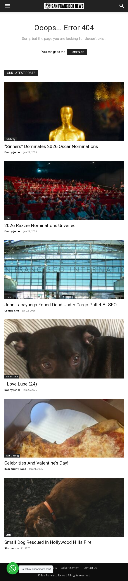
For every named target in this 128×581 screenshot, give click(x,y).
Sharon (9, 548)
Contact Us (90, 568)
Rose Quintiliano (15, 468)
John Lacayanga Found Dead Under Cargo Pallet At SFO (60, 304)
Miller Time (12, 376)
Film (8, 218)
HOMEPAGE (77, 52)
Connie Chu (11, 310)
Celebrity (10, 139)
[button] (7, 6)
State (8, 534)
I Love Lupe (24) (20, 384)
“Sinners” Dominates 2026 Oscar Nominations (51, 146)
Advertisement (70, 568)
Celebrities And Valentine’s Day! (36, 463)
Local (8, 297)
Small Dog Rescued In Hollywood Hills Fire (48, 542)
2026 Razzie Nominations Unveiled (40, 225)
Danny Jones (12, 152)
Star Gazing (12, 455)
